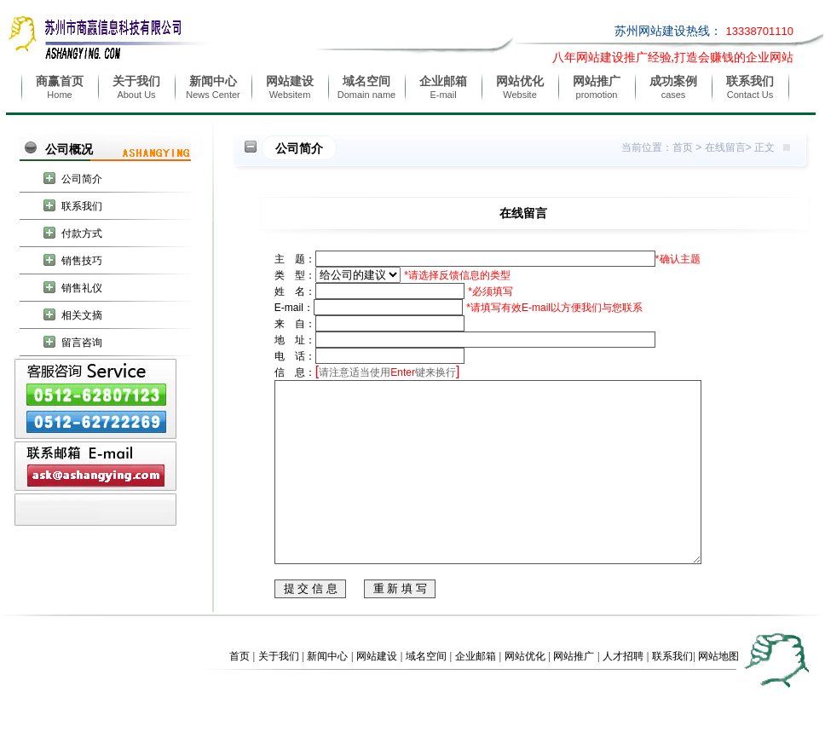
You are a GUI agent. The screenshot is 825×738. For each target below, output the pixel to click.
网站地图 (718, 692)
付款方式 (81, 233)
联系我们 (81, 206)
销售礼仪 (81, 288)
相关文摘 (81, 315)
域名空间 (426, 692)
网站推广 (573, 692)
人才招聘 (623, 692)
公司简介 (81, 179)
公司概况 (69, 149)
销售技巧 (81, 261)
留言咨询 (81, 343)
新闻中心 (327, 692)
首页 (682, 147)
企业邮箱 (475, 692)
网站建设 (376, 692)
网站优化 (525, 692)
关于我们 (278, 692)
